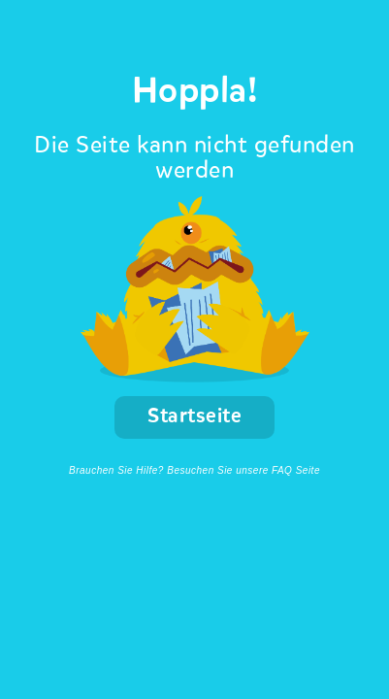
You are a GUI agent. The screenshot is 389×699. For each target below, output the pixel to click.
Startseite (194, 417)
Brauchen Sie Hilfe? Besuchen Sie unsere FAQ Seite (194, 470)
